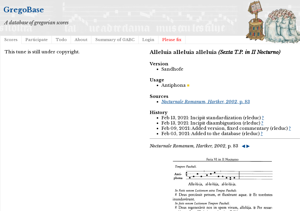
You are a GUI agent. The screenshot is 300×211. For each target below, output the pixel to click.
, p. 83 (205, 101)
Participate (36, 39)
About (81, 39)
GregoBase (24, 10)
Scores (11, 39)
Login (148, 39)
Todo (61, 39)
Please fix (171, 39)
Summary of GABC (114, 39)
